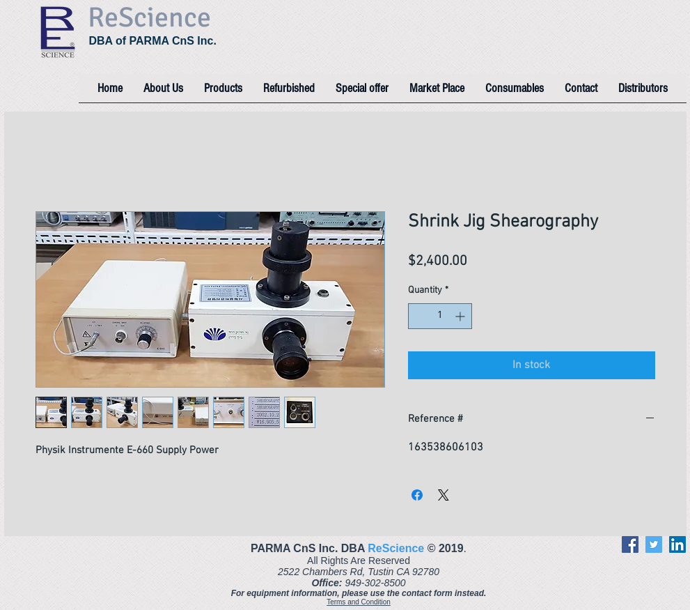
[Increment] (461, 316)
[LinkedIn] (677, 544)
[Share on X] (443, 495)
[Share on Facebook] (417, 495)
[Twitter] (653, 544)
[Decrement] (419, 316)
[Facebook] (630, 544)
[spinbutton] (440, 316)
